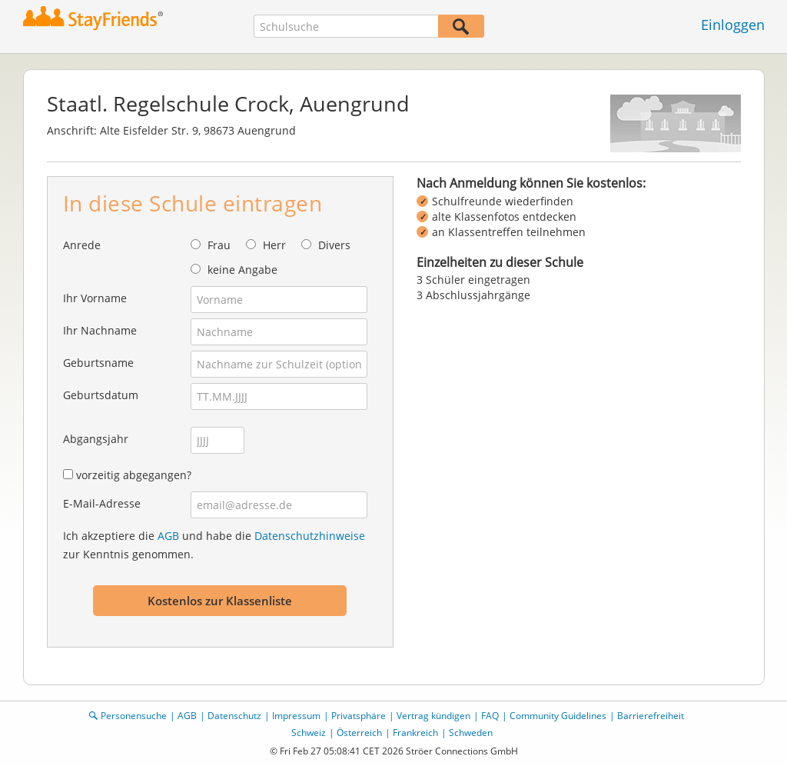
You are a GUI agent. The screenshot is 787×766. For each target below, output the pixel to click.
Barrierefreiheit (650, 715)
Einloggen (733, 24)
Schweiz (308, 732)
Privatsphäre (358, 715)
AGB (168, 535)
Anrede (82, 245)
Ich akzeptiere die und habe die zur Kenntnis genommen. (214, 544)
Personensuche (134, 715)
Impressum (296, 715)
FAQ (490, 715)
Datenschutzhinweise (309, 535)
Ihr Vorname (95, 298)
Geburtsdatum (100, 395)
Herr (274, 245)
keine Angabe (242, 269)
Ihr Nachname (100, 330)
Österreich (359, 732)
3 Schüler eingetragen (473, 279)
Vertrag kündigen (433, 715)
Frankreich (415, 732)
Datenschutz (234, 715)
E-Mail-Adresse (102, 503)
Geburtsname (98, 362)
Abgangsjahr (95, 438)
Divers (334, 245)
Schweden (471, 732)
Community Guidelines (558, 715)
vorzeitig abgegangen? (133, 475)
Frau (219, 245)
